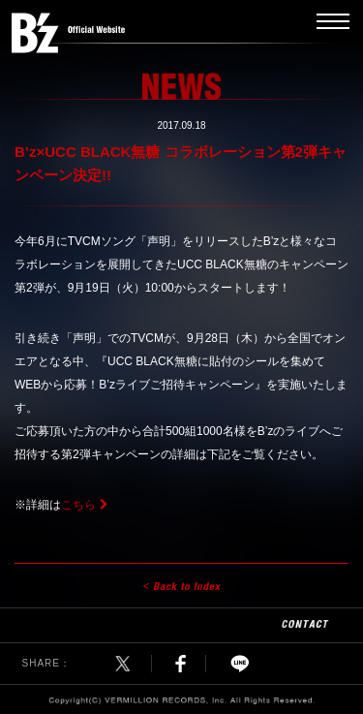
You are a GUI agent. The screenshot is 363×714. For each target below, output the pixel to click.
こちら (78, 505)
